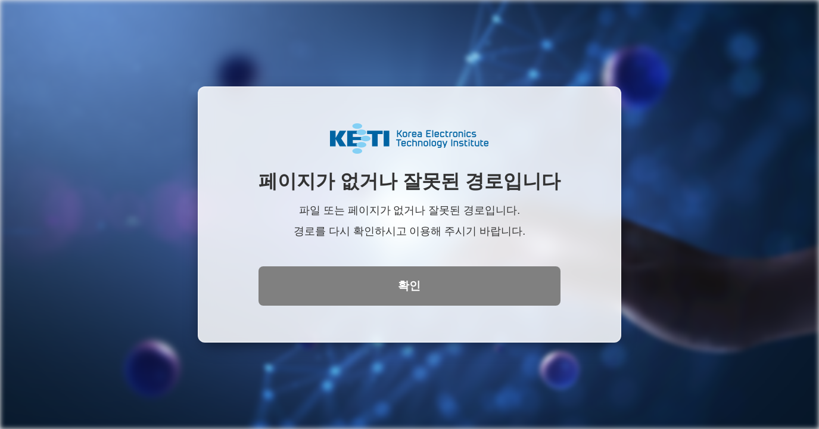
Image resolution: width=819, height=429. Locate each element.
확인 (409, 285)
